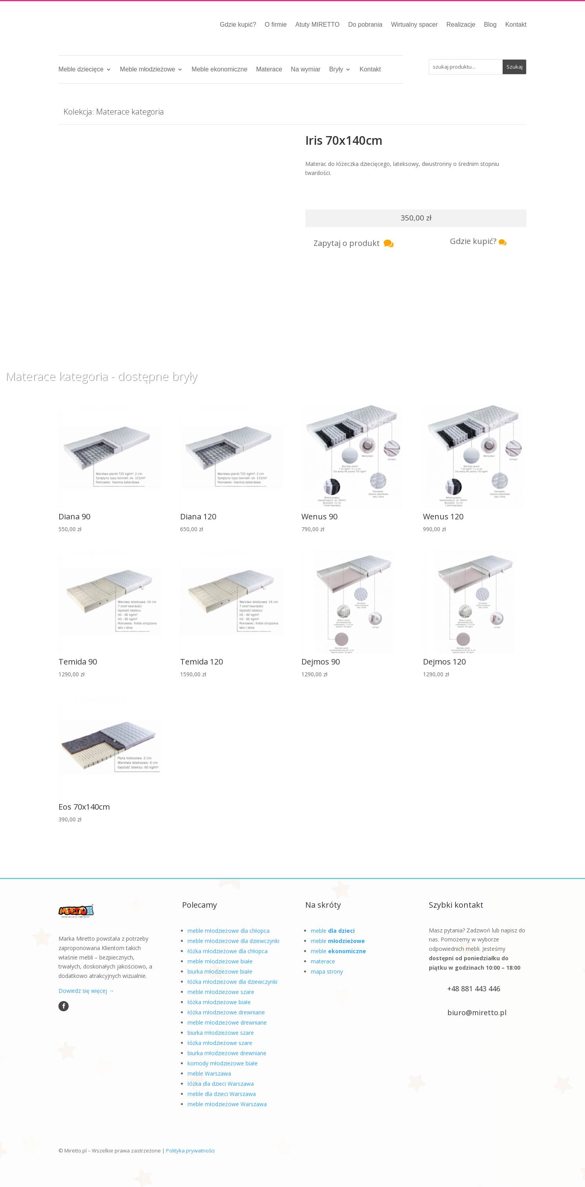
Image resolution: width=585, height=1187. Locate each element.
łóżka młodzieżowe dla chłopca (228, 951)
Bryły (336, 70)
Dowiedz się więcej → (86, 990)
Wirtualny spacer (414, 24)
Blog (490, 24)
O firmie (276, 24)
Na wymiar (306, 70)
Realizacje (461, 24)
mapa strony (327, 971)
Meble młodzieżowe (147, 70)
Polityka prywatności (190, 1150)
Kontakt (516, 24)
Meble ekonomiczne (219, 70)
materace (323, 961)
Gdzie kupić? (238, 24)
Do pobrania (365, 24)
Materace (269, 70)
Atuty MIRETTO (317, 24)
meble (333, 930)
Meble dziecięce (81, 70)
